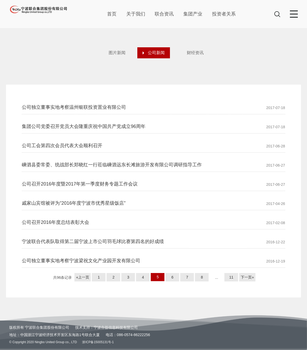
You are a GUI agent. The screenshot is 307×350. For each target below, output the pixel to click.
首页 (112, 14)
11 (231, 277)
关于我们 (135, 14)
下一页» (247, 277)
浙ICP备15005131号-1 (98, 342)
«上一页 (82, 277)
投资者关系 (224, 14)
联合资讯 (164, 14)
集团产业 (192, 14)
